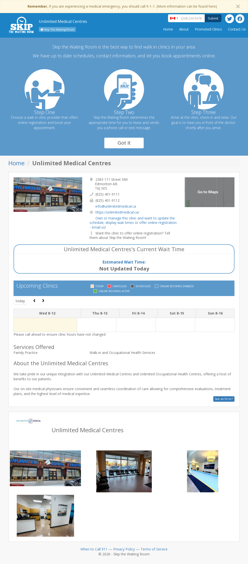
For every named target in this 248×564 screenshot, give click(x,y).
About (184, 29)
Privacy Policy (124, 549)
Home (168, 29)
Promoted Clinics (208, 29)
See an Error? (224, 399)
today (20, 301)
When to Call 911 (94, 549)
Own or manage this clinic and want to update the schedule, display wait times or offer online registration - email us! (133, 222)
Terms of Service (154, 549)
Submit (213, 18)
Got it (124, 142)
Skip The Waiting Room (57, 29)
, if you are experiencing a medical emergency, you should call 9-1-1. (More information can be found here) (122, 6)
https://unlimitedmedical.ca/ (117, 212)
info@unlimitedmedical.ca (115, 206)
